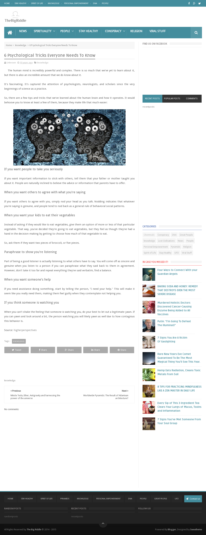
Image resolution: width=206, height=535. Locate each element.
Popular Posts (172, 98)
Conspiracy (113, 31)
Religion (136, 31)
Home (7, 3)
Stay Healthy (20, 3)
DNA (95, 3)
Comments (192, 98)
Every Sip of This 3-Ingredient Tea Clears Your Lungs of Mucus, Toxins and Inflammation (179, 406)
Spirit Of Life (46, 499)
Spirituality (42, 31)
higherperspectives (25, 330)
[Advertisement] (169, 167)
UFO (176, 252)
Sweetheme (196, 529)
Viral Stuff (158, 31)
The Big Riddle (34, 529)
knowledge (20, 45)
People (105, 3)
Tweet (16, 350)
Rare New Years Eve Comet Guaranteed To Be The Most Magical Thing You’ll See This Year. (178, 357)
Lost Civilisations (166, 240)
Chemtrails (149, 235)
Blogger (172, 529)
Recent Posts (152, 98)
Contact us (193, 498)
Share (43, 350)
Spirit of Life (37, 3)
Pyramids (175, 246)
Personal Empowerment (76, 3)
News (23, 31)
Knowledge (53, 3)
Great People (186, 235)
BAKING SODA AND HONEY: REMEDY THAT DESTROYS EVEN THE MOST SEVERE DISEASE (177, 290)
